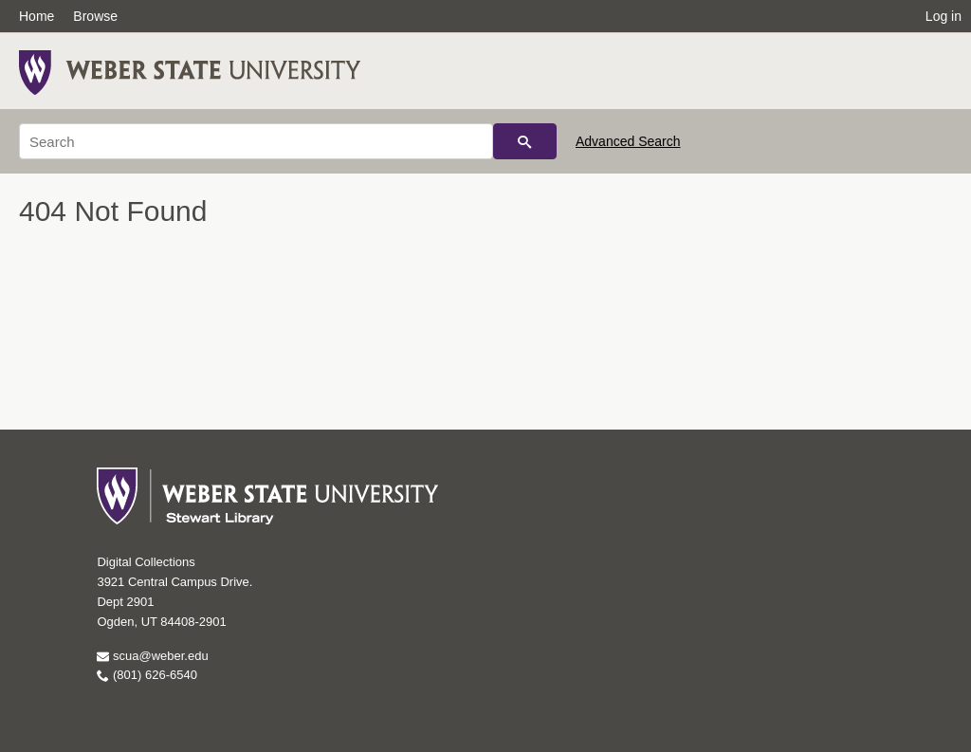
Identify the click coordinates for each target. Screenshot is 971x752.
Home (36, 16)
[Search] (256, 141)
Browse (95, 16)
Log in (943, 16)
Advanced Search (628, 141)
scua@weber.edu (152, 656)
